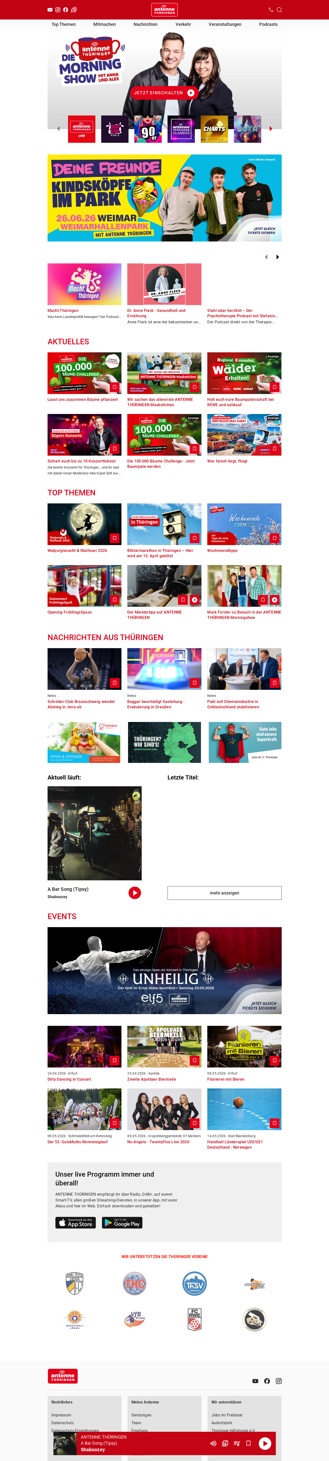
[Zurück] (266, 257)
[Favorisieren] (248, 1443)
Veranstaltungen (225, 24)
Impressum (61, 1415)
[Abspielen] (265, 1443)
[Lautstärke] (213, 1443)
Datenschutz (62, 1423)
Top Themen (63, 24)
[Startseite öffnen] (164, 10)
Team (136, 1423)
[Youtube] (50, 9)
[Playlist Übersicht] (237, 1443)
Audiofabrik (221, 1423)
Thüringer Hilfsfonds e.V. (233, 1430)
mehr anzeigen (224, 892)
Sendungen (141, 1415)
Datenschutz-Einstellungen (75, 1430)
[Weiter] (278, 257)
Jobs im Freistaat (227, 1415)
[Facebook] (65, 9)
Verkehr (183, 24)
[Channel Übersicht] (225, 1443)
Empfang (139, 1430)
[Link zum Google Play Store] (122, 1223)
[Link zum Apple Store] (75, 1223)
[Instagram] (57, 9)
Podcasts (268, 24)
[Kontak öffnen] (271, 10)
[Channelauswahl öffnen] (279, 10)
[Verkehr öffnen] (74, 10)
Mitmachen (104, 24)
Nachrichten (146, 24)
